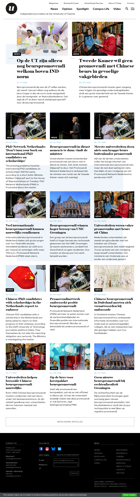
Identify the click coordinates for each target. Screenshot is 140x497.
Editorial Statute (118, 484)
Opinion (67, 8)
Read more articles (70, 421)
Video (117, 8)
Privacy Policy (100, 486)
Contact (130, 3)
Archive (120, 473)
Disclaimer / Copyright (104, 482)
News (54, 8)
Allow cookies (129, 495)
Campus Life (101, 8)
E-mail (41, 460)
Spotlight (82, 8)
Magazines (53, 3)
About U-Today (115, 3)
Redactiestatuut (101, 484)
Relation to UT (43, 467)
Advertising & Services (93, 3)
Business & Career (71, 3)
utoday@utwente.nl (13, 459)
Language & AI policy (118, 486)
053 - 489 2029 (13, 452)
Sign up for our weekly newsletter (68, 455)
